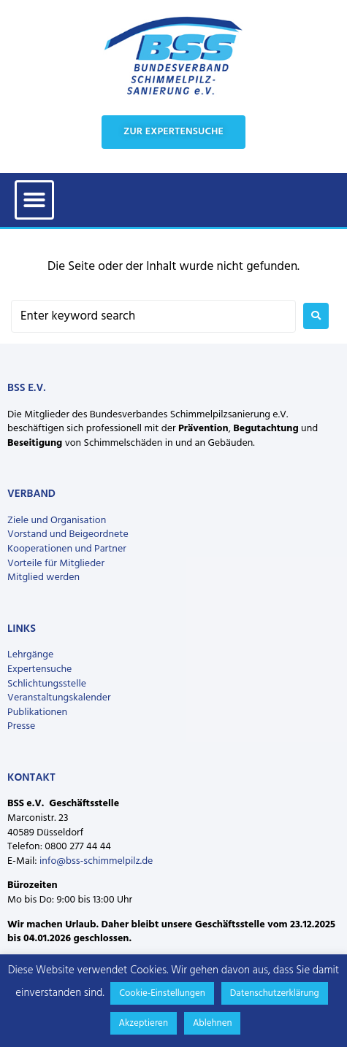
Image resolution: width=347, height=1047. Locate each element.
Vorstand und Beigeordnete (68, 534)
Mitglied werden (43, 577)
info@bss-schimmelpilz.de (96, 861)
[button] (34, 200)
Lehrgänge (30, 654)
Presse (21, 726)
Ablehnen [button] (212, 1023)
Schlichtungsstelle (46, 684)
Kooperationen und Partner (66, 549)
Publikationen (37, 712)
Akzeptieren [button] (143, 1023)
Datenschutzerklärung (274, 993)
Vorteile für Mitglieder (55, 563)
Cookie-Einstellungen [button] (162, 993)
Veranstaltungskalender (59, 697)
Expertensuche (39, 669)
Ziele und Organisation (56, 520)
